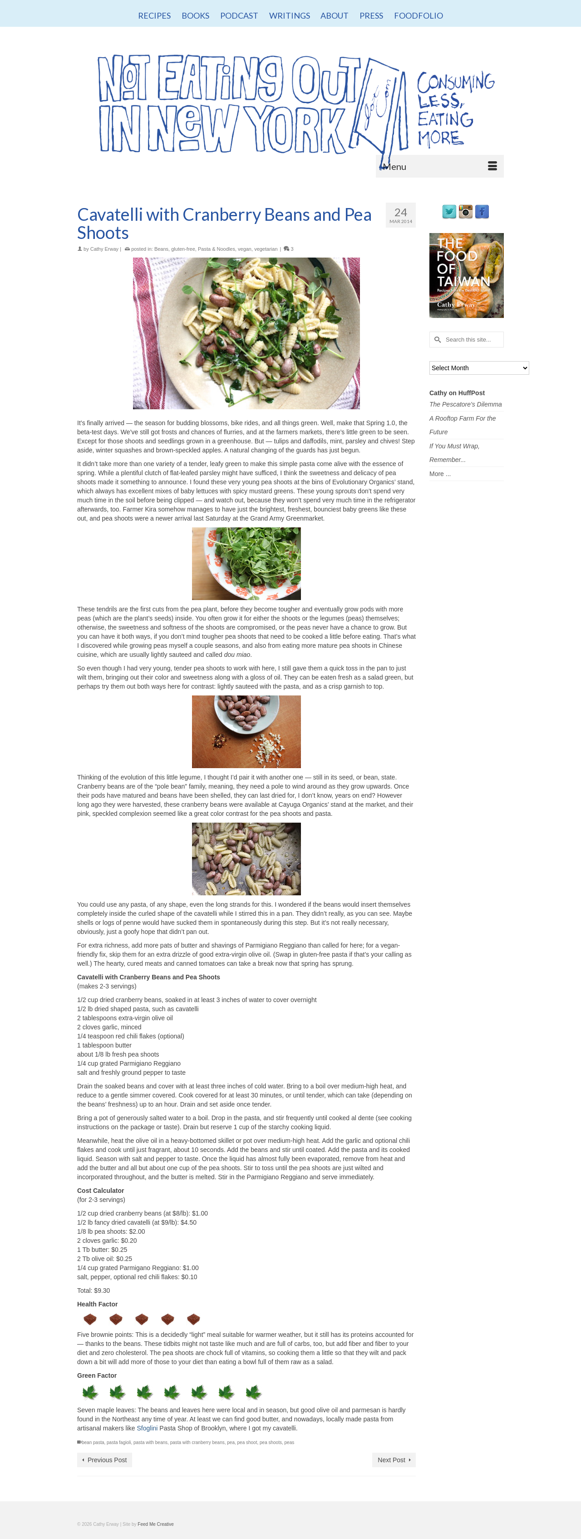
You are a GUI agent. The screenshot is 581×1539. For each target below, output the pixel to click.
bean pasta (93, 1442)
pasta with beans (150, 1442)
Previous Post (107, 1460)
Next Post (391, 1460)
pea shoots (271, 1442)
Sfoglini (147, 1428)
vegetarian (265, 249)
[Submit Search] (436, 340)
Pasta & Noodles (216, 249)
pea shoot (247, 1442)
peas (290, 1442)
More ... (440, 473)
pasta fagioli (119, 1442)
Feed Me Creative (155, 1524)
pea (231, 1442)
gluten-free (183, 249)
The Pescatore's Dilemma (465, 404)
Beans (161, 249)
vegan (244, 249)
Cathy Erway (104, 249)
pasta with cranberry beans (197, 1442)
